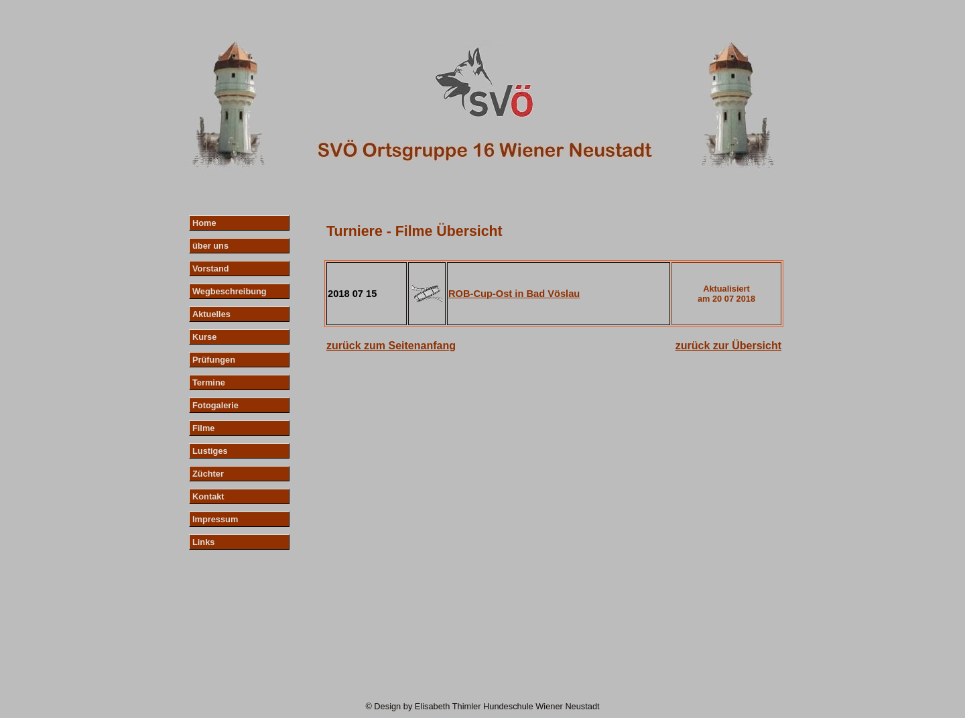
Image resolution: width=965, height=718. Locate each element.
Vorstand (210, 268)
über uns (210, 246)
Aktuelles (211, 314)
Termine (208, 382)
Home (204, 223)
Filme (203, 428)
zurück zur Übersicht (728, 345)
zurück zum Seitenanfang (391, 345)
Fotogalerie (215, 405)
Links (203, 542)
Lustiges (210, 451)
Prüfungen (213, 360)
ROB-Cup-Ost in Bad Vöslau (514, 293)
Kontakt (208, 496)
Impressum (215, 519)
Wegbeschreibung (229, 291)
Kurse (204, 337)
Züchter (208, 474)
